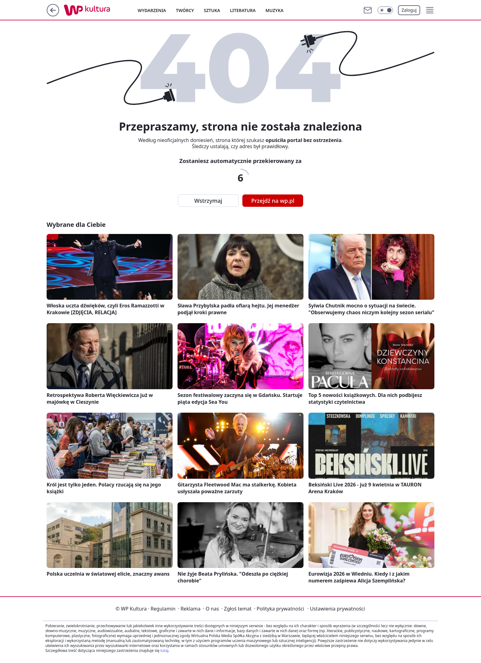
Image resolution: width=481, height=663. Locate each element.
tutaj (164, 650)
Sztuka (212, 10)
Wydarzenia (152, 10)
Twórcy (185, 10)
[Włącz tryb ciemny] (385, 10)
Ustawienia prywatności (336, 608)
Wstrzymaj (208, 200)
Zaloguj (409, 10)
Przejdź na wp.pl (273, 200)
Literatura (243, 10)
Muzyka (274, 10)
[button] (430, 10)
